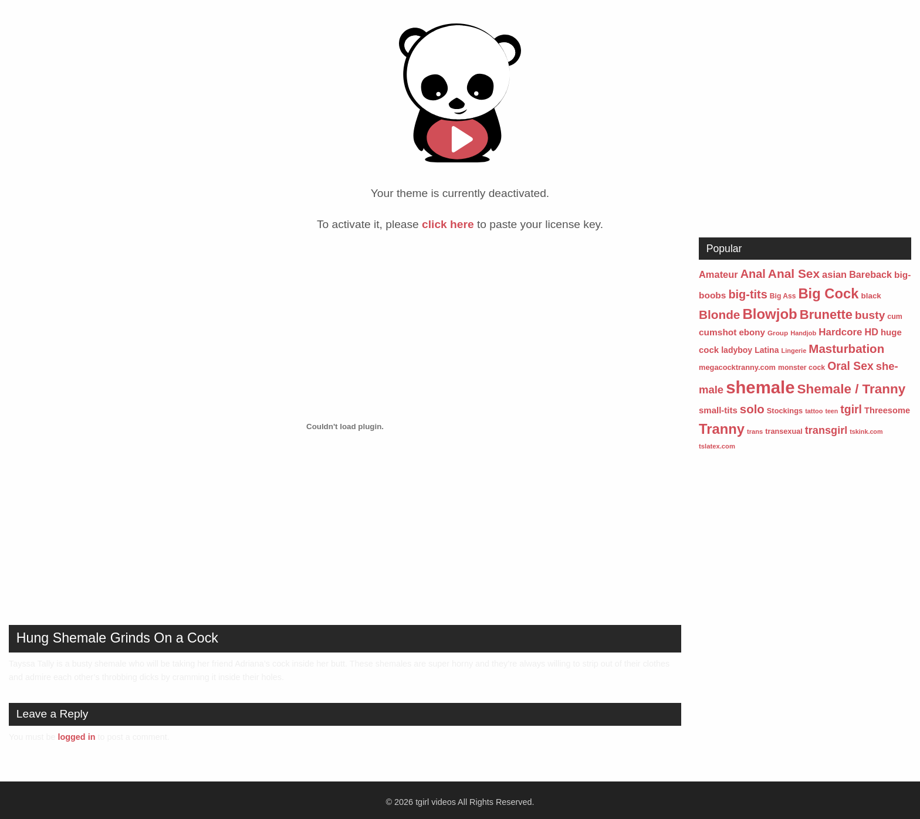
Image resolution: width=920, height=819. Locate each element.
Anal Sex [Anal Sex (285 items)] (794, 273)
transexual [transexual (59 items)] (784, 431)
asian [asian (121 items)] (834, 274)
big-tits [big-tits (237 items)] (747, 294)
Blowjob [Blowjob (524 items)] (769, 314)
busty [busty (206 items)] (870, 315)
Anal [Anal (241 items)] (753, 273)
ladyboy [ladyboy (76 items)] (736, 350)
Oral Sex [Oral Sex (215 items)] (850, 366)
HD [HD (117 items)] (871, 332)
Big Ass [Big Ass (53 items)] (783, 296)
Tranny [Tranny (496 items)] (722, 429)
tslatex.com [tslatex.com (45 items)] (717, 446)
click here (448, 224)
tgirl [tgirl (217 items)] (851, 409)
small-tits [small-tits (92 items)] (718, 410)
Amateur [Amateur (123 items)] (718, 274)
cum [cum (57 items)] (894, 316)
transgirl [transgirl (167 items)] (826, 430)
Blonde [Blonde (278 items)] (719, 314)
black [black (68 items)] (871, 295)
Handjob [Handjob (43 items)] (803, 333)
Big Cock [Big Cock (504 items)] (828, 293)
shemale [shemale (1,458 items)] (760, 387)
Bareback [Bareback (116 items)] (870, 274)
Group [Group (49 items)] (777, 333)
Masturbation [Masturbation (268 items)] (846, 348)
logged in (76, 737)
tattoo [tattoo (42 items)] (814, 410)
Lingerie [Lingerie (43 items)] (793, 350)
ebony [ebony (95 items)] (752, 332)
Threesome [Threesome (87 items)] (887, 410)
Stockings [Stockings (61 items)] (785, 410)
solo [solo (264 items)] (752, 409)
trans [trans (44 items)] (755, 431)
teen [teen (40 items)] (831, 410)
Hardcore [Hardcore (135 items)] (840, 332)
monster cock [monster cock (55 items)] (801, 367)
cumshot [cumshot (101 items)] (717, 332)
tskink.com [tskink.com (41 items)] (866, 431)
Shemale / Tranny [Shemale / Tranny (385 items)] (851, 389)
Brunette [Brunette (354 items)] (826, 314)
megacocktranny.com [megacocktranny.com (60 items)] (737, 367)
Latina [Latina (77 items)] (767, 350)
